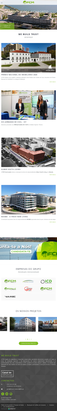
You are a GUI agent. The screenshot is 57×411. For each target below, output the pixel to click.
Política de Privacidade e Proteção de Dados (12, 405)
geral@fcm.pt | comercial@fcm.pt (15, 389)
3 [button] (29, 339)
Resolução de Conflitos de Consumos (36, 405)
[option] (42, 325)
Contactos (51, 405)
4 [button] (31, 339)
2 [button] (27, 339)
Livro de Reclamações (8, 406)
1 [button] (25, 339)
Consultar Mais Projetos (28, 343)
